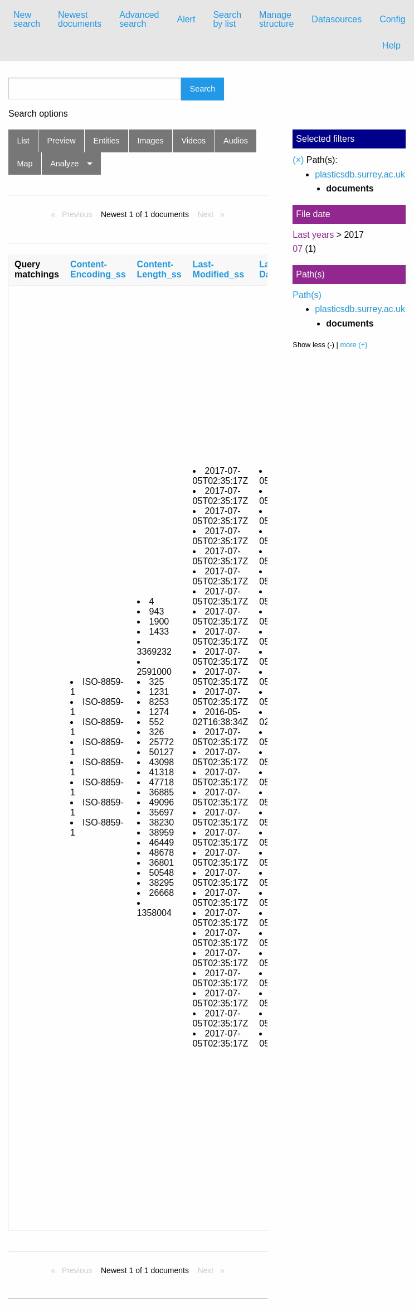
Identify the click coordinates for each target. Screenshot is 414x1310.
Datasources (336, 19)
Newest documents (79, 19)
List (23, 140)
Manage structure (276, 19)
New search (26, 19)
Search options (38, 113)
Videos (194, 140)
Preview (61, 140)
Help (391, 45)
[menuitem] (26, 19)
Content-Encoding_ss (98, 269)
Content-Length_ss (159, 269)
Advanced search (139, 19)
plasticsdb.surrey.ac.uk (360, 174)
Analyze (64, 163)
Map (24, 163)
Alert (186, 19)
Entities (107, 140)
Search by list (227, 19)
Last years (313, 234)
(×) (298, 160)
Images (151, 140)
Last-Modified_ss (218, 269)
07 (298, 248)
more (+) (353, 344)
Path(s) (307, 295)
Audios (235, 140)
